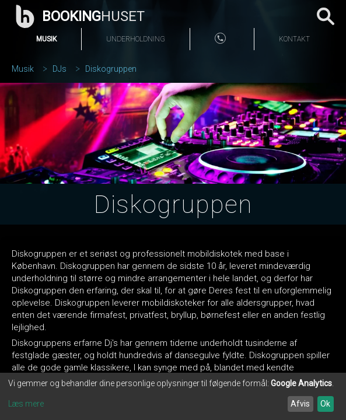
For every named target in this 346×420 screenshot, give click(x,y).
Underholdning (135, 39)
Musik (46, 39)
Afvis (300, 403)
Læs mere (26, 403)
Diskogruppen (111, 69)
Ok (325, 403)
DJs (60, 69)
